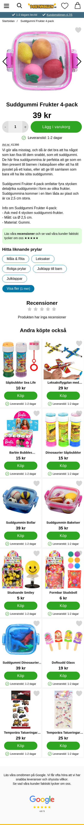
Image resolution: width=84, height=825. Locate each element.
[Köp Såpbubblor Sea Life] (20, 395)
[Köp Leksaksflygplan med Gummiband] (63, 395)
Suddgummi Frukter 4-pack (37, 21)
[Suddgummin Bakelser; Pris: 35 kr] (63, 505)
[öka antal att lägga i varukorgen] (25, 127)
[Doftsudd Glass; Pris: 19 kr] (63, 645)
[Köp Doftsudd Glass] (63, 675)
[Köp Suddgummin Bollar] (20, 535)
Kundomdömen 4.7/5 (59, 14)
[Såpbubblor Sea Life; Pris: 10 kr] (20, 365)
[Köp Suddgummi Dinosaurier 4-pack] (20, 675)
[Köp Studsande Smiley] (20, 605)
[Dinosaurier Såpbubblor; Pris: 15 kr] (63, 435)
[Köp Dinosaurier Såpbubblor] (63, 465)
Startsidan (8, 21)
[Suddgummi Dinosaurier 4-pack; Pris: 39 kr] (20, 645)
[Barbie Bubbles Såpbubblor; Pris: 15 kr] (20, 435)
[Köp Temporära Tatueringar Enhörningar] (63, 745)
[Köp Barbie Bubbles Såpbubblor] (20, 465)
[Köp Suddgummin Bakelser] (63, 535)
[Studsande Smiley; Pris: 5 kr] (20, 575)
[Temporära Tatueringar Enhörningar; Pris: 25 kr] (63, 715)
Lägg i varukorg (56, 127)
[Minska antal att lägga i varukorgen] (5, 127)
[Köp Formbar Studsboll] (63, 605)
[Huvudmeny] (6, 6)
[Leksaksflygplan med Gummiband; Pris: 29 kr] (63, 365)
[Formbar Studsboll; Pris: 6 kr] (63, 575)
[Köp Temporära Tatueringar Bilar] (20, 745)
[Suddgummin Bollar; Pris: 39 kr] (20, 505)
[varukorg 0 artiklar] (77, 6)
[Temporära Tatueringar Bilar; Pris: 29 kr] (20, 715)
